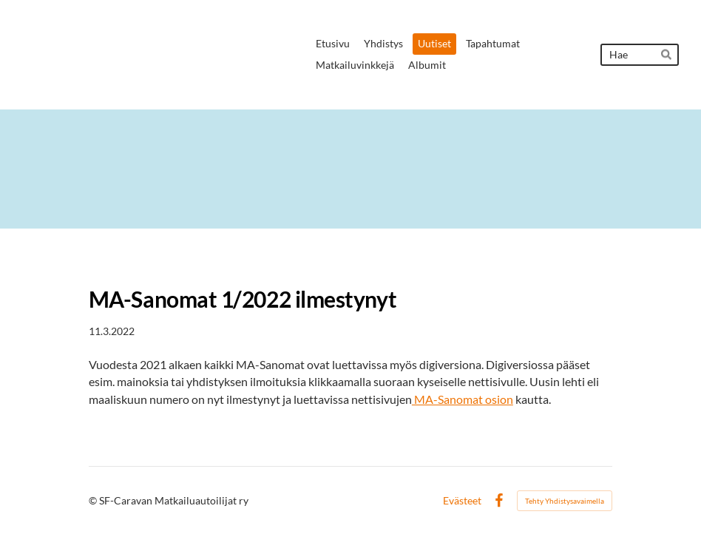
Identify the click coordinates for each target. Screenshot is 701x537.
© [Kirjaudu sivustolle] (94, 500)
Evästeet (462, 501)
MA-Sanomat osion (462, 399)
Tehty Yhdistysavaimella (564, 500)
